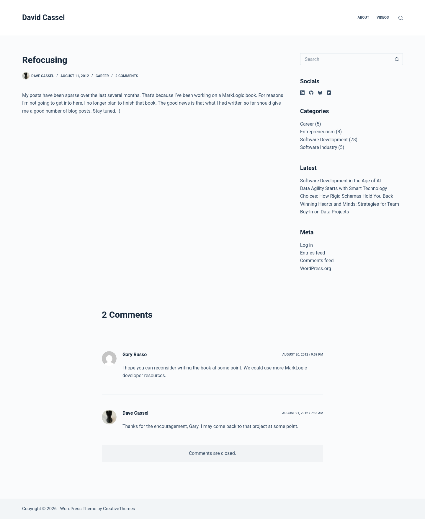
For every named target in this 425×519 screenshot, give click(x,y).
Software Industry (318, 147)
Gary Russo (134, 354)
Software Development (324, 139)
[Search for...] (345, 59)
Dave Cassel (135, 413)
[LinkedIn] (302, 92)
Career (102, 76)
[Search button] (397, 59)
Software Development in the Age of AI (340, 181)
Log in (306, 245)
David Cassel (43, 17)
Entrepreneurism (317, 131)
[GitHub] (311, 92)
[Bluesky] (320, 92)
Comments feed (317, 260)
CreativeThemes (119, 508)
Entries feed (312, 253)
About (363, 17)
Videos (383, 17)
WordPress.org (315, 268)
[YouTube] (329, 92)
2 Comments (126, 76)
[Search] (400, 18)
